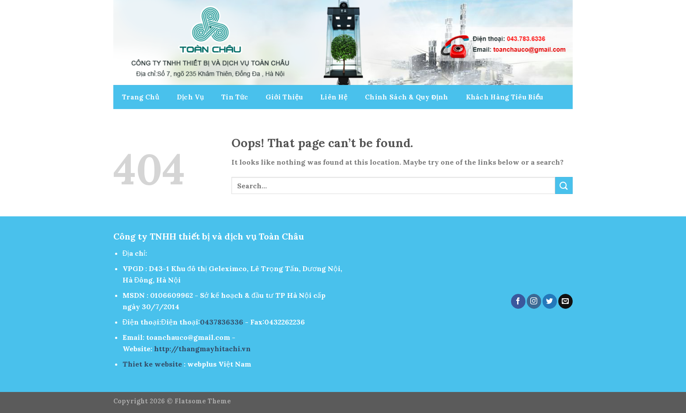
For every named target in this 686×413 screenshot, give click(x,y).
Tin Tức (234, 97)
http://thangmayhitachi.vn (202, 348)
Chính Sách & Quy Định (406, 97)
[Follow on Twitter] (549, 301)
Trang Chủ (140, 97)
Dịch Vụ (190, 97)
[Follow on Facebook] (518, 301)
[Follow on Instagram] (534, 301)
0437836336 (221, 322)
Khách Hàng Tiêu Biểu (504, 97)
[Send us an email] (565, 301)
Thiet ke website (152, 364)
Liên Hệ (333, 97)
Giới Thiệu (284, 97)
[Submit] (564, 185)
